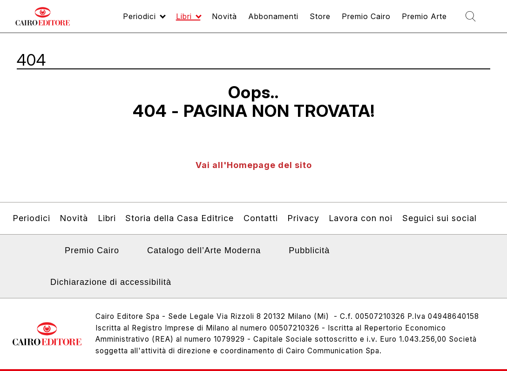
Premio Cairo (92, 250)
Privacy (303, 218)
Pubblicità (309, 250)
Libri (107, 218)
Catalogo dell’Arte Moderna (204, 250)
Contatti (260, 218)
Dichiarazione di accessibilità (110, 282)
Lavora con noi (360, 218)
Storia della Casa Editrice (179, 218)
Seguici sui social (439, 218)
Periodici (31, 218)
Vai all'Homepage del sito (254, 165)
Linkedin (43, 253)
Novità (74, 218)
